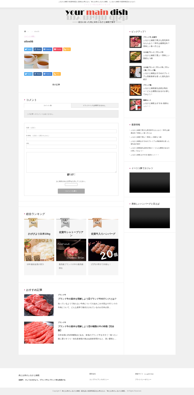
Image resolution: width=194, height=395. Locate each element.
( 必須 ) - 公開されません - (38, 136)
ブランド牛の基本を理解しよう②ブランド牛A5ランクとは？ (87, 299)
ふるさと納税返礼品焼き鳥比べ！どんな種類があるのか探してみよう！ (156, 91)
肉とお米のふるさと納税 (29, 376)
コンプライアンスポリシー (99, 380)
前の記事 (56, 85)
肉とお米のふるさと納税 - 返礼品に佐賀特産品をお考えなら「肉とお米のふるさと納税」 (94, 392)
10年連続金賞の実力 (35, 265)
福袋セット (147, 100)
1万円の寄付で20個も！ (101, 265)
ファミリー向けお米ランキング (97, 4)
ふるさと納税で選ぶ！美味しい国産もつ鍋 (146, 137)
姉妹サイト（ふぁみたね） (145, 374)
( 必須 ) (30, 128)
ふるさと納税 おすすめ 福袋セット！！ (145, 155)
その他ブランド (149, 52)
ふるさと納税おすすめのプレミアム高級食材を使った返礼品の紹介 (156, 76)
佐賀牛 (154, 37)
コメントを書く (29, 36)
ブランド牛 (62, 295)
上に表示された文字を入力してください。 (71, 182)
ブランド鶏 (151, 70)
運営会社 (92, 374)
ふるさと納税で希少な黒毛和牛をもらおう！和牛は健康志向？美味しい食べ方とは (156, 43)
